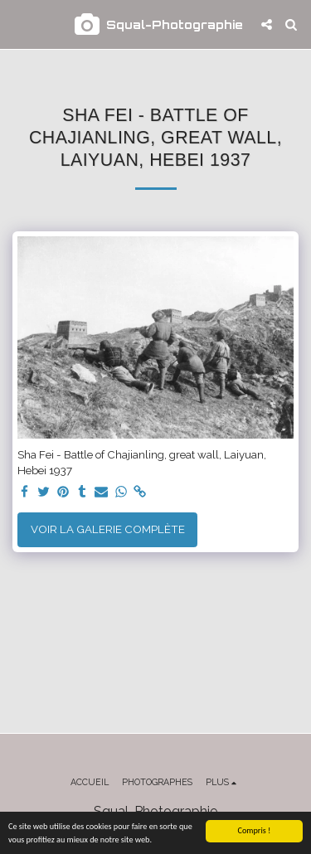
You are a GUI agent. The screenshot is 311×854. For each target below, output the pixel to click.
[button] (18, 24)
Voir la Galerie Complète (108, 529)
